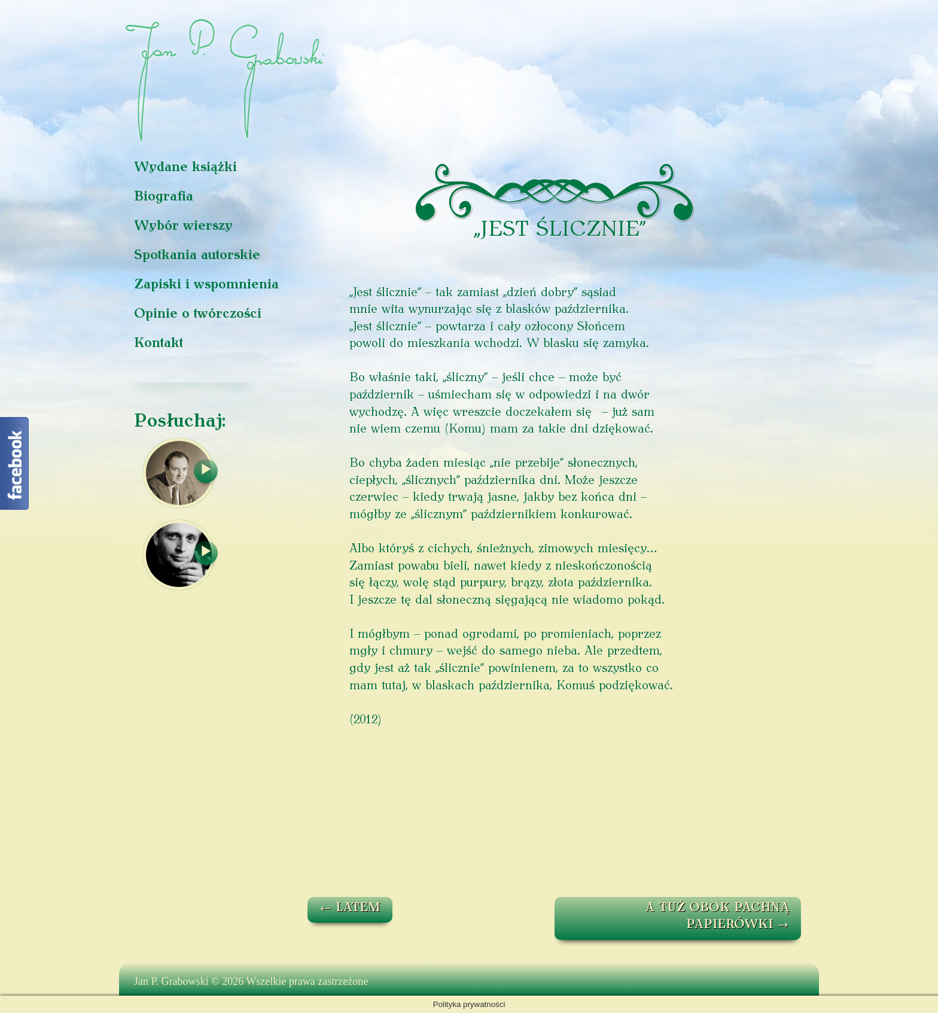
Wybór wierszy (183, 226)
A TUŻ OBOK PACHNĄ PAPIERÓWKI (717, 917)
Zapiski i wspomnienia (206, 285)
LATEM (349, 908)
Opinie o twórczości (197, 314)
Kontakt (158, 344)
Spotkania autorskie (197, 256)
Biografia (163, 197)
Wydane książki (185, 168)
